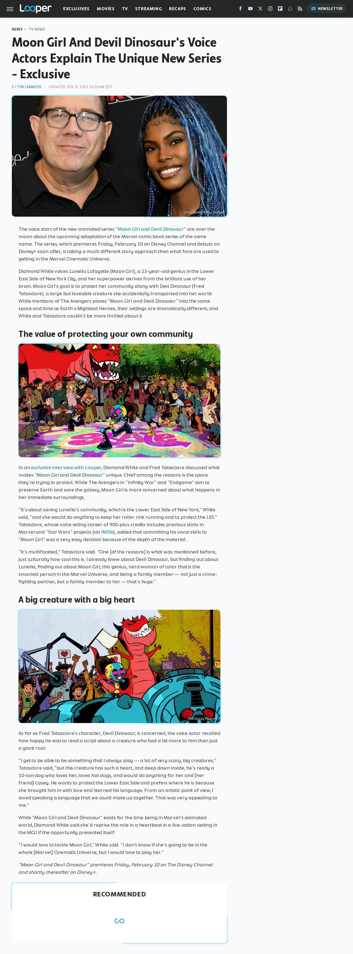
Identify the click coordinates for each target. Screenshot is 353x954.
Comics (202, 9)
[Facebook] (240, 10)
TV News (36, 29)
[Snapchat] (290, 10)
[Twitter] (260, 10)
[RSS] (300, 10)
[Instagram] (270, 10)
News (17, 29)
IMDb (107, 532)
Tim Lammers (29, 87)
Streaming (148, 9)
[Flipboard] (280, 10)
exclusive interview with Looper (66, 467)
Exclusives (76, 9)
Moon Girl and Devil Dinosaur (151, 229)
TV (125, 9)
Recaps (177, 9)
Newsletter (327, 8)
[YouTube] (250, 10)
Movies (106, 9)
